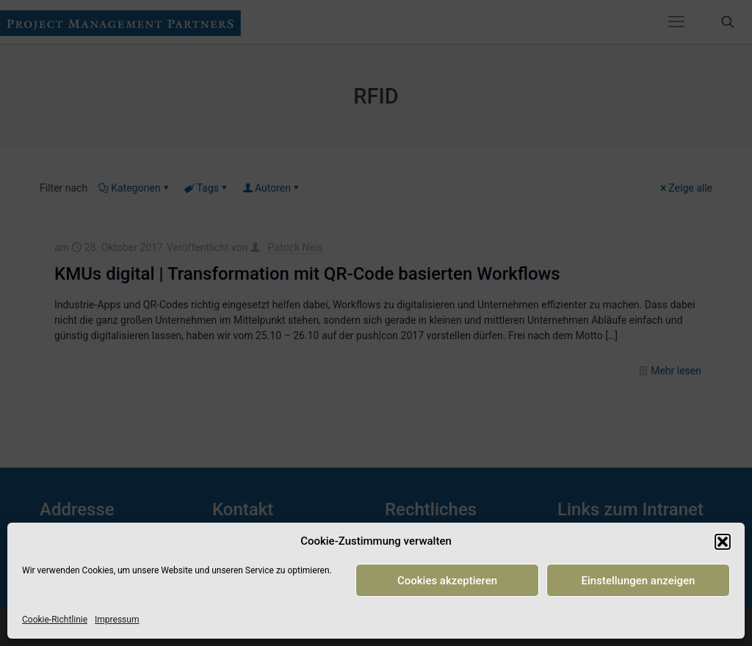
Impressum (117, 619)
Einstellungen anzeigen (638, 580)
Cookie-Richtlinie (54, 619)
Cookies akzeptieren (447, 580)
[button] (722, 541)
